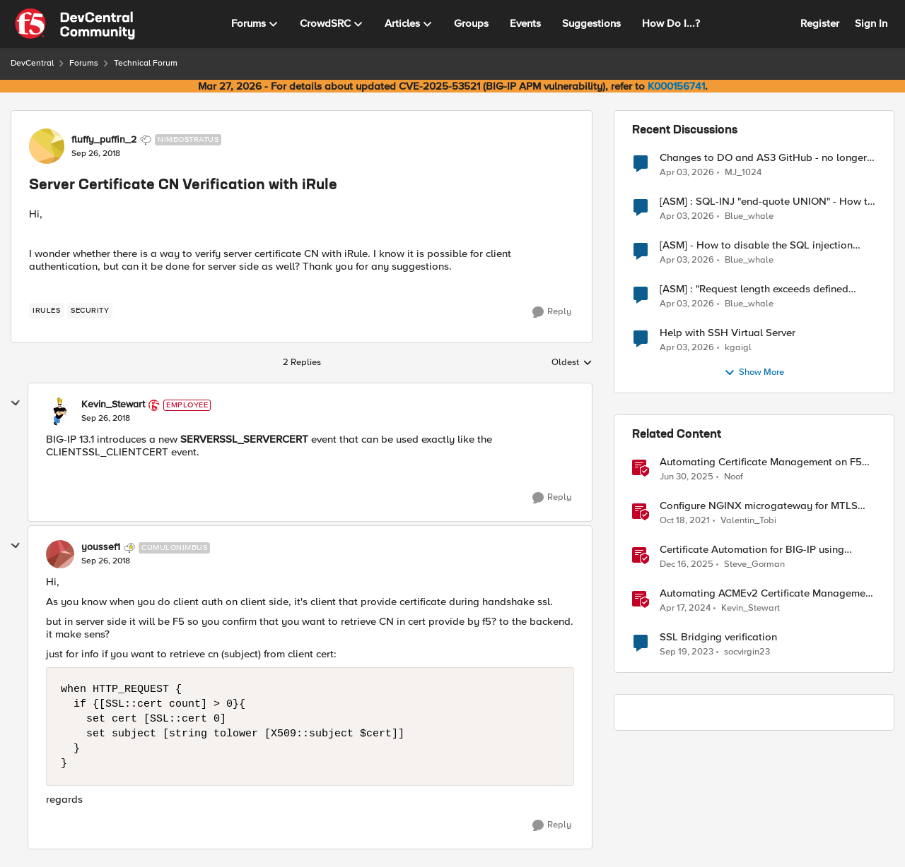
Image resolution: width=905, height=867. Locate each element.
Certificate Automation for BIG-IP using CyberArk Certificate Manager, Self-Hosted (761, 550)
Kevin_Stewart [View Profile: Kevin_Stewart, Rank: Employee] (113, 404)
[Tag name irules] (46, 310)
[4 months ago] (687, 172)
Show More (754, 372)
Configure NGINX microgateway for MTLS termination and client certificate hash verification (759, 506)
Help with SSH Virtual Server (727, 333)
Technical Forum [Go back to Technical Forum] (145, 63)
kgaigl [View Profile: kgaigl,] (738, 347)
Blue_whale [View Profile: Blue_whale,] (749, 216)
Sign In (871, 23)
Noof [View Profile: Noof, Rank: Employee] (733, 477)
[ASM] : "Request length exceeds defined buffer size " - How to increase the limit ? (755, 289)
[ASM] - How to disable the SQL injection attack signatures (756, 245)
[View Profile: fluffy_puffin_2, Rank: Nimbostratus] (46, 146)
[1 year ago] (686, 477)
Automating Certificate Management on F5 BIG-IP (761, 462)
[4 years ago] (685, 521)
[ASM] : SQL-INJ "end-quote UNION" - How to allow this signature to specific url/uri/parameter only (767, 202)
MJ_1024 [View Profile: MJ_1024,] (743, 172)
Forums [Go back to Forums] (83, 63)
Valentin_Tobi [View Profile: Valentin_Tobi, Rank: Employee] (748, 520)
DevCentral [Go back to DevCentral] (32, 63)
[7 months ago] (686, 564)
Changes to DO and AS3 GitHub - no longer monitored (763, 158)
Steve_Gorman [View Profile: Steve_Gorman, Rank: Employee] (754, 564)
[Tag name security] (89, 310)
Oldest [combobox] (571, 363)
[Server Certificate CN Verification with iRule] (105, 419)
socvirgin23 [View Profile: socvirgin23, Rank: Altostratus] (747, 652)
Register (819, 23)
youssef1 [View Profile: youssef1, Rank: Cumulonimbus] (100, 547)
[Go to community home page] (75, 24)
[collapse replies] (15, 403)
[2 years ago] (685, 608)
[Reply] (552, 312)
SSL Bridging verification (718, 637)
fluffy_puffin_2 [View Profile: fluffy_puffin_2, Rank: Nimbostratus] (103, 139)
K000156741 (676, 86)
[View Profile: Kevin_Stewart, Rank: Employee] (60, 411)
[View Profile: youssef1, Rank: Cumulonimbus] (60, 554)
